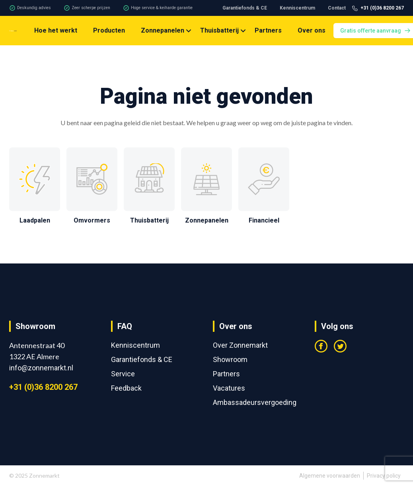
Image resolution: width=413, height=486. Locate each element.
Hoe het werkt (55, 30)
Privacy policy (384, 475)
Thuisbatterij (219, 30)
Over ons (311, 30)
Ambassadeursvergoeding (254, 402)
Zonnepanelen (162, 30)
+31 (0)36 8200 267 (43, 387)
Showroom (230, 359)
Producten (109, 30)
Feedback (126, 388)
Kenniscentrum (297, 8)
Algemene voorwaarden (329, 475)
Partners (268, 30)
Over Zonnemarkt (240, 345)
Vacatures (229, 388)
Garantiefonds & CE (244, 8)
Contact (337, 8)
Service (123, 374)
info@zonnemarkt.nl (41, 368)
